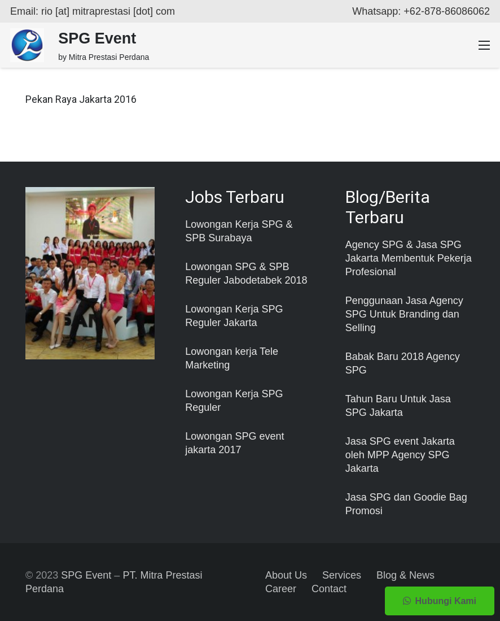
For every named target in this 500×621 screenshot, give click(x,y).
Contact (329, 588)
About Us (286, 575)
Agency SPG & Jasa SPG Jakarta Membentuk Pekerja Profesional (408, 258)
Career (280, 588)
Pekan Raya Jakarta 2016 (81, 99)
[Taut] (27, 45)
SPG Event (86, 575)
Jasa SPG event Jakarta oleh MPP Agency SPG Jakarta (400, 455)
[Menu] (484, 45)
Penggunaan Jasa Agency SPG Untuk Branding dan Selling (404, 314)
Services (341, 575)
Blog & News (405, 575)
